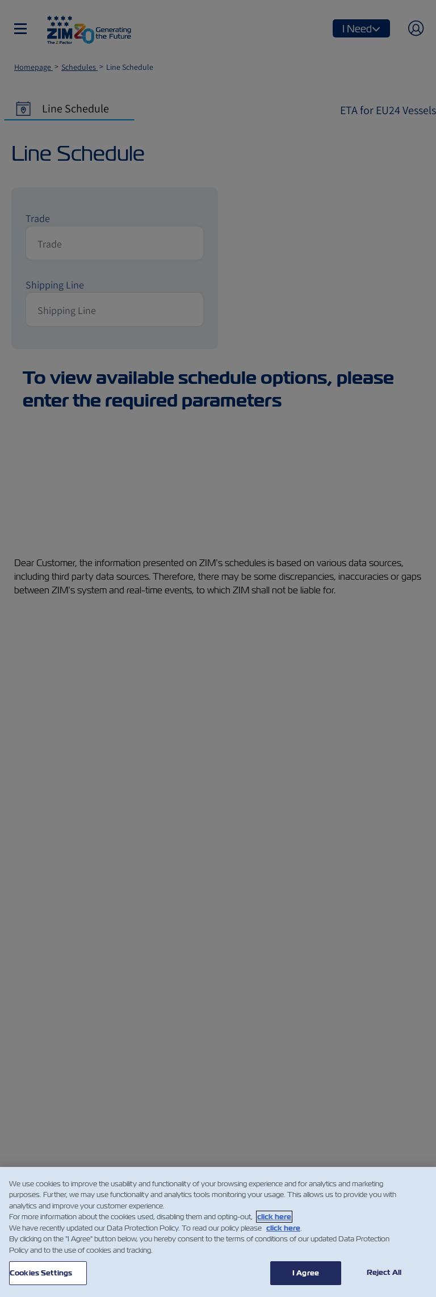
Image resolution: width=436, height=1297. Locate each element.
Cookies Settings (41, 1273)
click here (274, 1216)
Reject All (384, 1272)
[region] (218, 1232)
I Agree (305, 1273)
